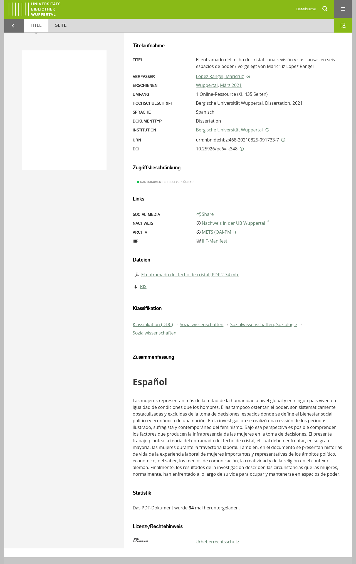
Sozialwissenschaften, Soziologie (263, 324)
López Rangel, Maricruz (220, 76)
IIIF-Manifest (215, 241)
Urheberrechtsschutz (217, 542)
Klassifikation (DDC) (153, 324)
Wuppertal (206, 85)
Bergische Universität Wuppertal (229, 130)
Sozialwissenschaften (201, 324)
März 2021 (231, 85)
